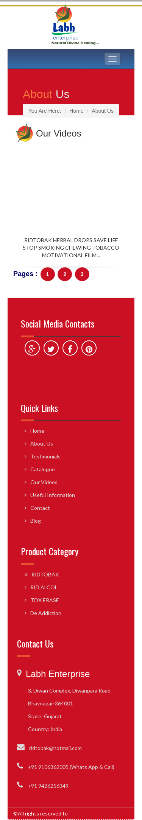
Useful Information (52, 495)
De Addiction (45, 613)
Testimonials (45, 456)
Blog (35, 520)
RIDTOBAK (45, 574)
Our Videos (44, 482)
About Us (41, 443)
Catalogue (42, 469)
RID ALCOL (44, 587)
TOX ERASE (44, 600)
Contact (40, 508)
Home (37, 430)
